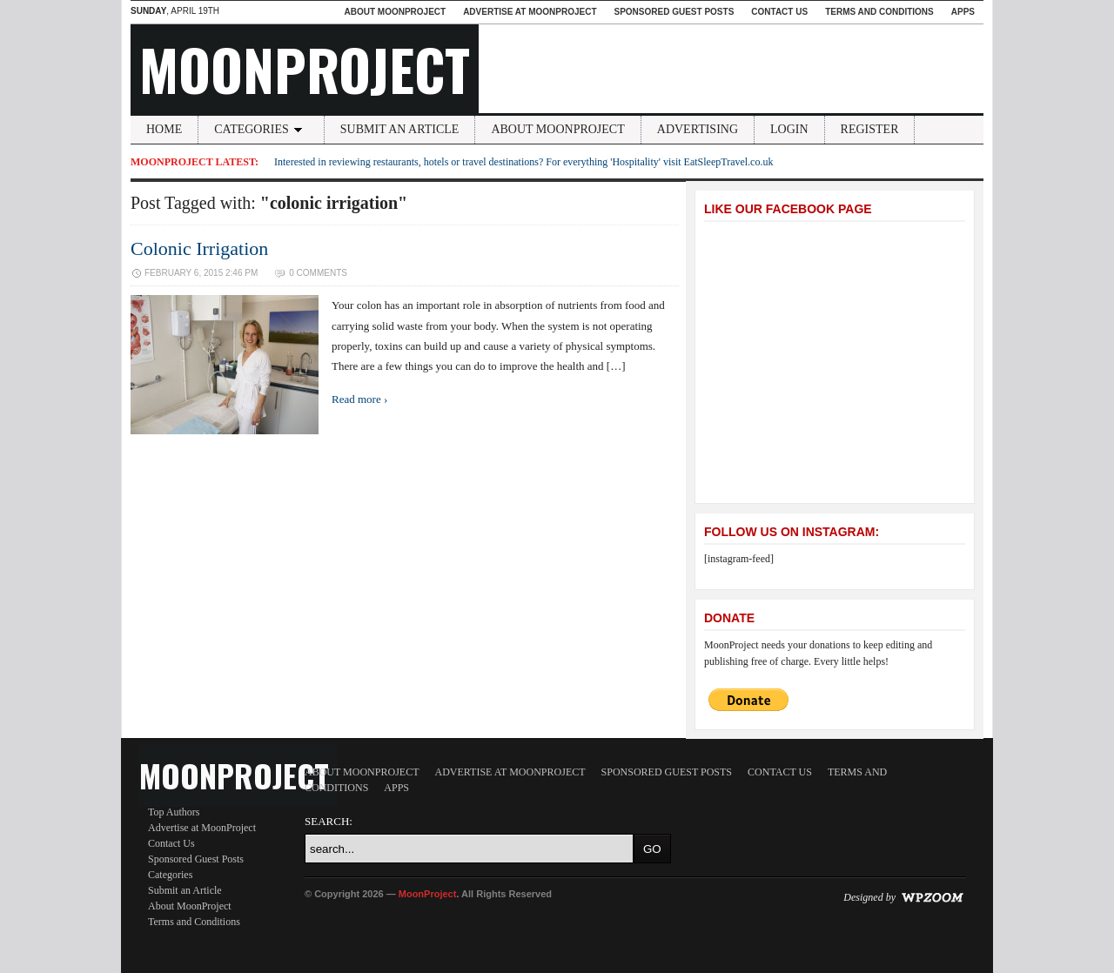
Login (789, 129)
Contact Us (779, 12)
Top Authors (174, 812)
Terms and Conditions (879, 12)
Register (870, 129)
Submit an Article (400, 129)
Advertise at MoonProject (529, 12)
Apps (963, 12)
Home (164, 129)
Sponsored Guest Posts (674, 12)
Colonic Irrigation (199, 248)
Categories (261, 129)
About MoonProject (395, 12)
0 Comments (318, 273)
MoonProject (304, 69)
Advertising (697, 129)
